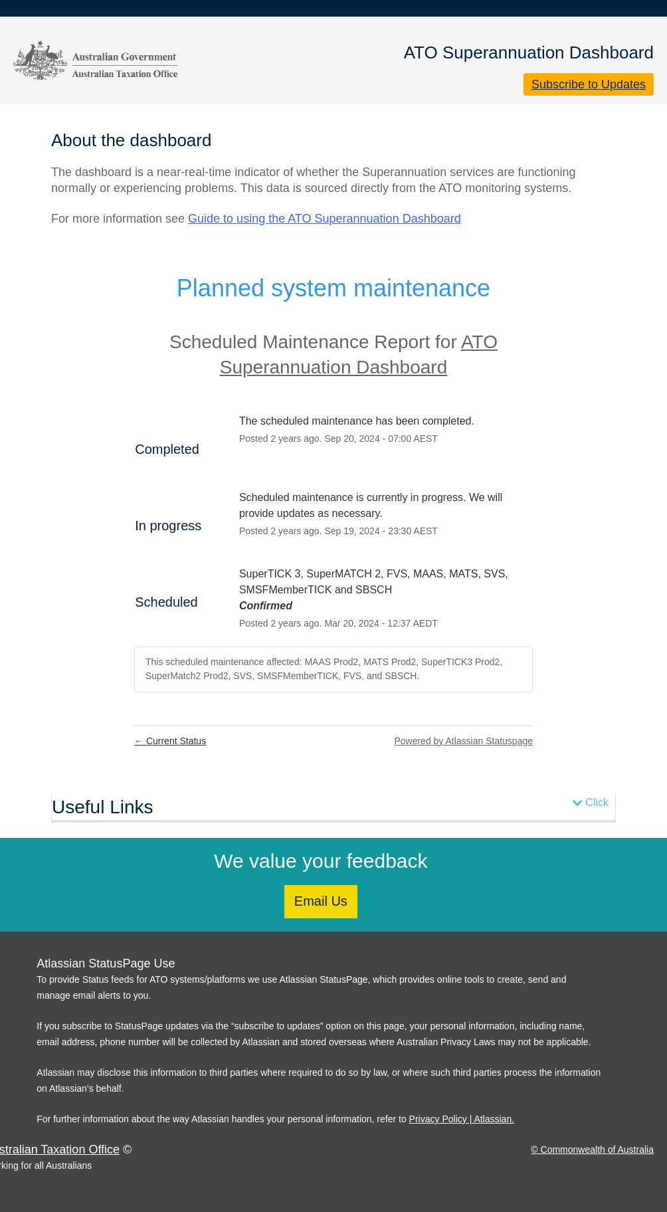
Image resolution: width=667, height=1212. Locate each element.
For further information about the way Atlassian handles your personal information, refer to (223, 1119)
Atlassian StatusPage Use (106, 963)
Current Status (170, 741)
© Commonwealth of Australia (592, 1149)
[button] (589, 84)
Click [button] (590, 802)
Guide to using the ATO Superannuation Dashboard (324, 218)
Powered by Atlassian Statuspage (463, 741)
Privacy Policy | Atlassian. (461, 1119)
